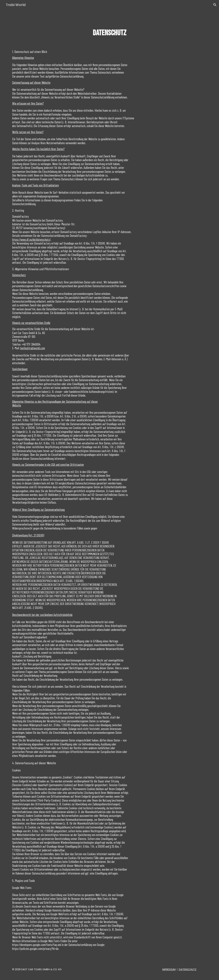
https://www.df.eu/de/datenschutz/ (31, 239)
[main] (109, 33)
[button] (215, 5)
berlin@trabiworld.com (32, 348)
